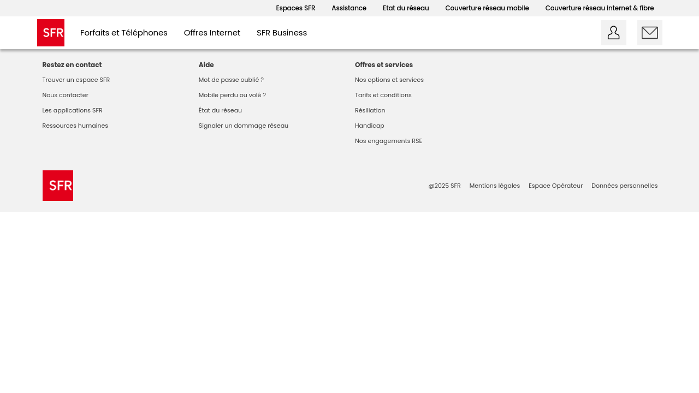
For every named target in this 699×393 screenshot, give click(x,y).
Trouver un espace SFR (76, 79)
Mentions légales (495, 185)
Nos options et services (389, 79)
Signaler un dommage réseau (243, 125)
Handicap (369, 125)
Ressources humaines (76, 125)
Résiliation (370, 110)
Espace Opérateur (556, 185)
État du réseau (220, 110)
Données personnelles (624, 185)
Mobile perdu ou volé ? (232, 95)
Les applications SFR (73, 110)
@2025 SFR (444, 185)
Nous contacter (65, 95)
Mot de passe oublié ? (231, 79)
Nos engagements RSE (388, 140)
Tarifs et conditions (383, 95)
